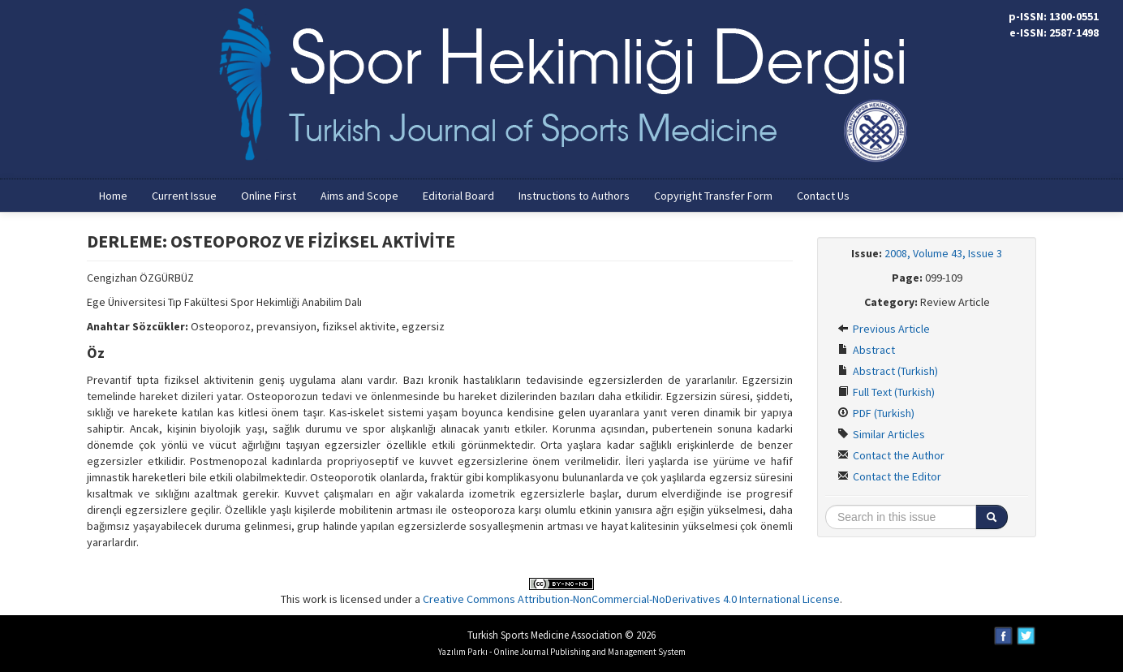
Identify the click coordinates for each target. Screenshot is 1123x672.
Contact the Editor (889, 476)
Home (113, 195)
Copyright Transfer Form (713, 195)
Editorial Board (458, 195)
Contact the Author (890, 455)
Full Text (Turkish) (886, 392)
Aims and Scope (359, 195)
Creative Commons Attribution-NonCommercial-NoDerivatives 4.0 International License (631, 599)
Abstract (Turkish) (887, 371)
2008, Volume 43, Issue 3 (943, 253)
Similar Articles (881, 434)
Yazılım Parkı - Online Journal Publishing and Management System (562, 651)
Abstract (866, 349)
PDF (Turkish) (875, 413)
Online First (268, 195)
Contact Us (823, 195)
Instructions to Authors (574, 195)
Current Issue (184, 195)
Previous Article (883, 328)
